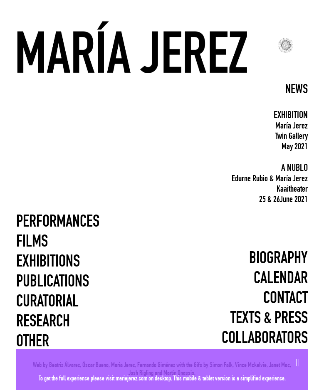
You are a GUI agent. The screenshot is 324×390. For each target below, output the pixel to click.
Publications (52, 281)
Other (32, 341)
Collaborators (265, 338)
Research (43, 321)
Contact (285, 298)
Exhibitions (48, 261)
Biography (278, 258)
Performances (57, 221)
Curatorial (47, 301)
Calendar (281, 278)
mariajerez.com (131, 378)
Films (32, 241)
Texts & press (269, 318)
